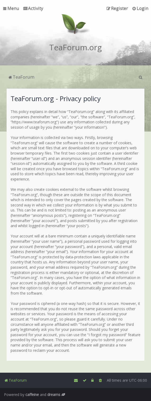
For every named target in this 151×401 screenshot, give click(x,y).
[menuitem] (33, 8)
